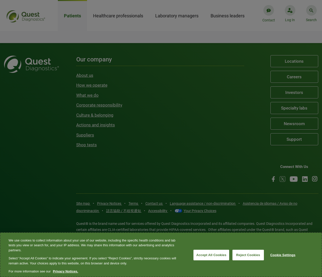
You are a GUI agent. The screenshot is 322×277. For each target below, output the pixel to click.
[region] (161, 254)
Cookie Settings (282, 255)
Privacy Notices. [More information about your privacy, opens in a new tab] (65, 271)
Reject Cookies (248, 255)
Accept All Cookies (211, 255)
